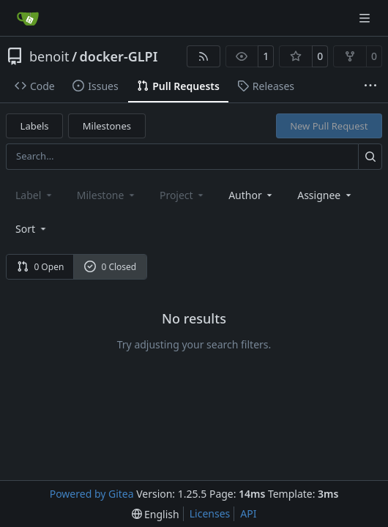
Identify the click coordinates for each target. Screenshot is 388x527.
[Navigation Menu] (366, 18)
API (248, 513)
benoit (49, 56)
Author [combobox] (251, 195)
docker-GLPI (119, 56)
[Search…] (370, 156)
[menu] (32, 229)
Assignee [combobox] (325, 195)
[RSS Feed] (203, 56)
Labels (34, 125)
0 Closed (110, 267)
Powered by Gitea (92, 494)
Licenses (210, 513)
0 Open (40, 267)
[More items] (370, 86)
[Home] (27, 18)
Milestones (107, 125)
